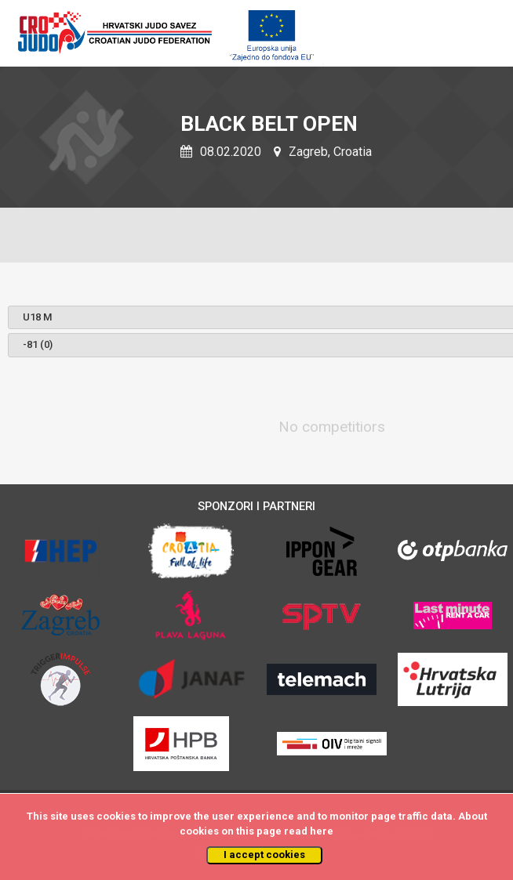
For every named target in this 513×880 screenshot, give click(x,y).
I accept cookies (264, 854)
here (321, 831)
